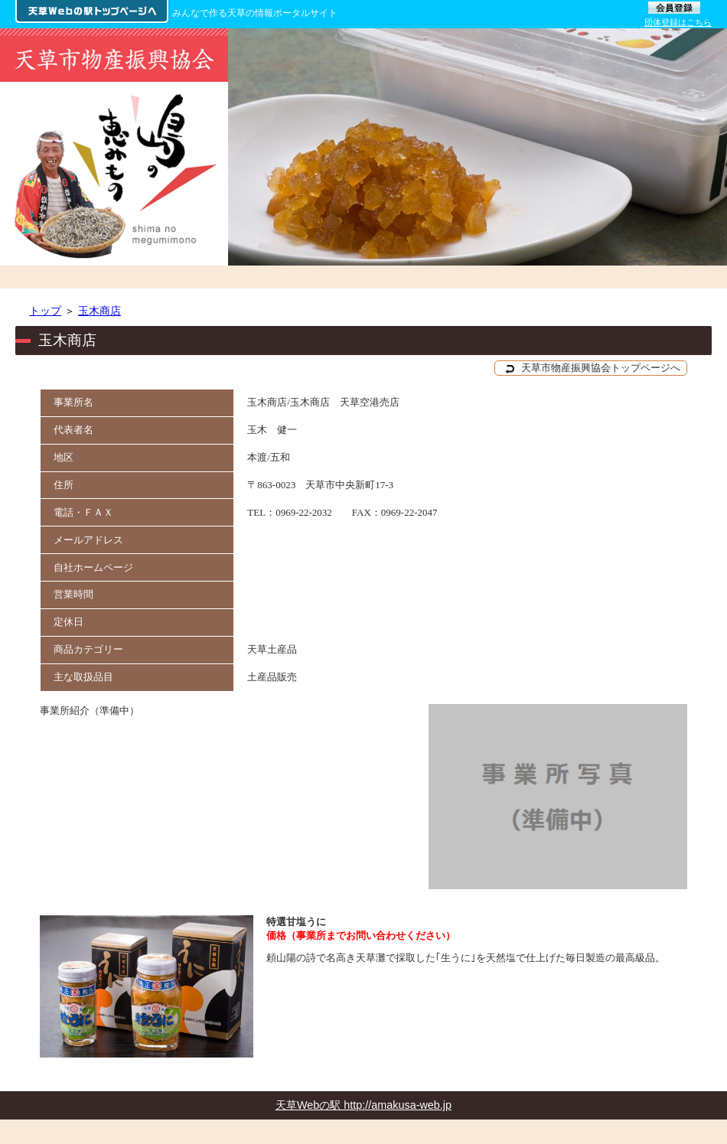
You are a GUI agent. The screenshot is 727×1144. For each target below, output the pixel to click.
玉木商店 (99, 311)
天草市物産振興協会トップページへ (592, 367)
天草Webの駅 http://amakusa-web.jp (363, 1105)
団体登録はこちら (678, 22)
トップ (45, 311)
